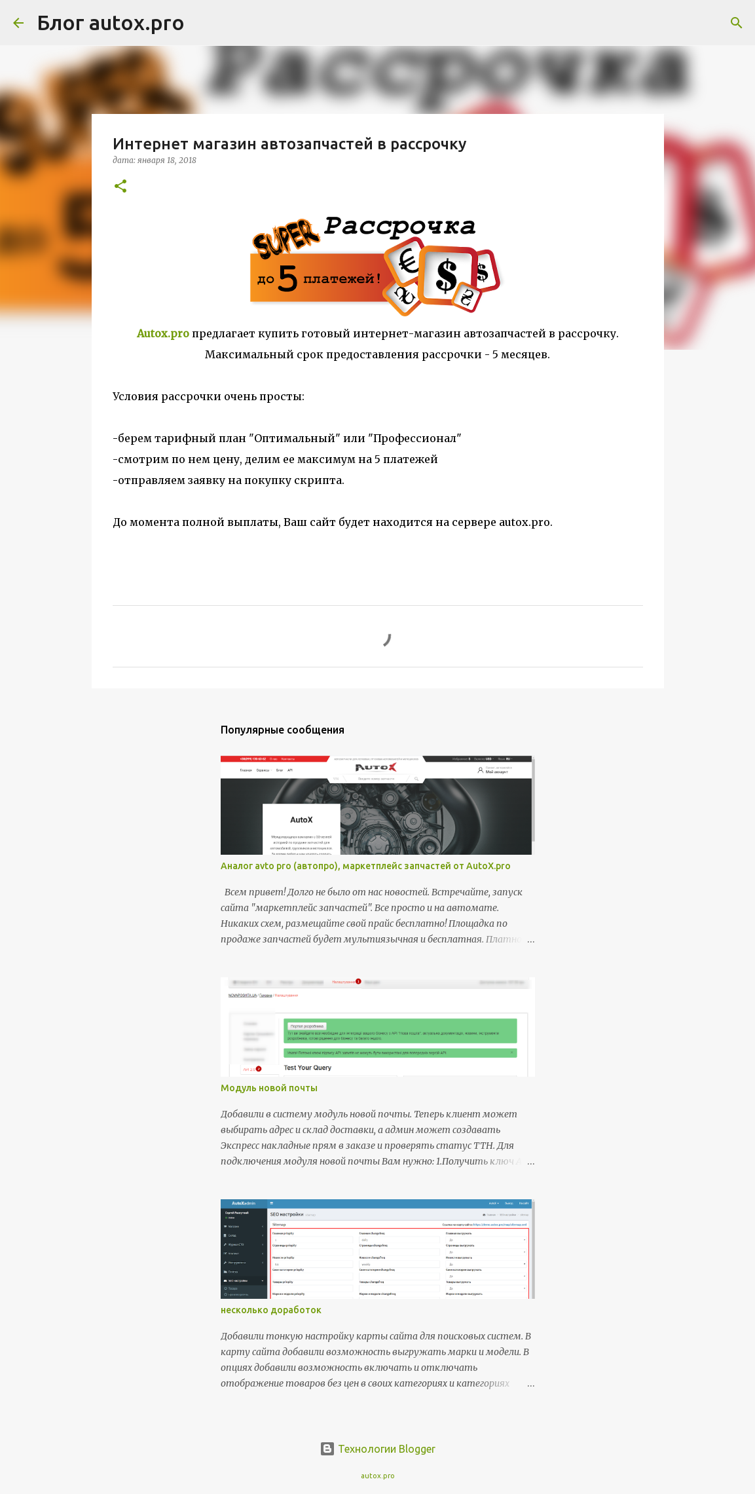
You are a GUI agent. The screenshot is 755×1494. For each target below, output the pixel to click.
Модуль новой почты (269, 1088)
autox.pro (378, 1476)
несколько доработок (271, 1310)
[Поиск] (203, 23)
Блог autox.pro (111, 22)
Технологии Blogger (377, 1449)
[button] (120, 187)
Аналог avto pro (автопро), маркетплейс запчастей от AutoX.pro (366, 866)
